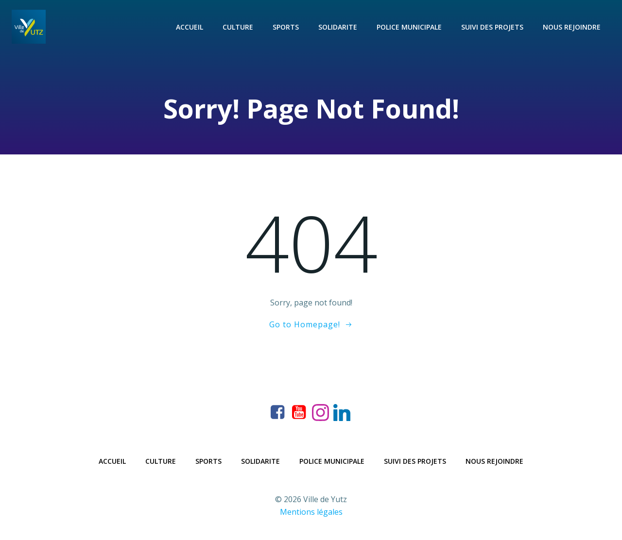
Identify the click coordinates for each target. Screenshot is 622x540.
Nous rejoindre (572, 27)
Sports (286, 27)
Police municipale (409, 27)
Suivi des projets (492, 27)
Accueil (189, 27)
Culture (238, 27)
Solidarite (337, 27)
